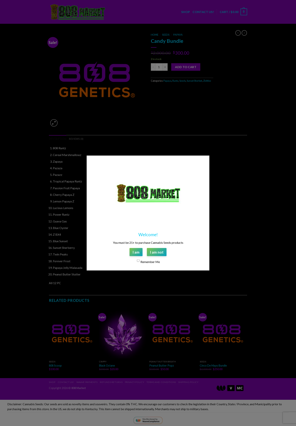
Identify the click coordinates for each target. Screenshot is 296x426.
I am (136, 252)
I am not (156, 252)
